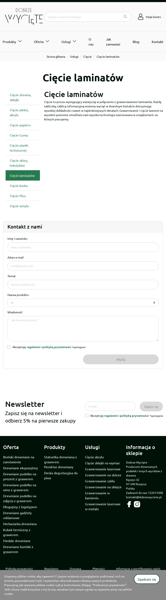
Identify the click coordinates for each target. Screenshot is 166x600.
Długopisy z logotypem (20, 507)
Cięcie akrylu (94, 457)
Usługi (74, 56)
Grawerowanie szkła (100, 481)
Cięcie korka (19, 185)
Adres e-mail (15, 257)
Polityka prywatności (19, 568)
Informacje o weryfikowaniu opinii (138, 568)
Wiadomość (15, 312)
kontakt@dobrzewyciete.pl (144, 497)
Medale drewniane (16, 541)
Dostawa (75, 568)
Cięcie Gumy (19, 135)
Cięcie (87, 56)
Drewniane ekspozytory (20, 468)
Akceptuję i (48, 347)
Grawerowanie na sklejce (103, 487)
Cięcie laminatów (22, 175)
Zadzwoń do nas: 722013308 (144, 493)
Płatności (99, 568)
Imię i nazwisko (17, 238)
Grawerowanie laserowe (102, 469)
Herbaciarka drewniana (20, 524)
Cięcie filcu (18, 196)
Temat (11, 276)
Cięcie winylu (19, 206)
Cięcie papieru (20, 125)
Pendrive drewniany (58, 467)
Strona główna (56, 56)
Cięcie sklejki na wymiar (102, 463)
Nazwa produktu (18, 295)
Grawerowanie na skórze (103, 475)
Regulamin (51, 568)
